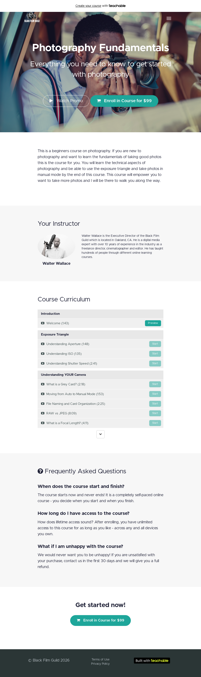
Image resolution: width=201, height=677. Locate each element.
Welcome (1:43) (101, 323)
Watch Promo (66, 101)
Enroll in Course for (124, 101)
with (100, 6)
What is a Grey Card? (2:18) (101, 384)
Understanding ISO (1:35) (101, 354)
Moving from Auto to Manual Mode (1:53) (101, 394)
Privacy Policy (100, 663)
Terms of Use (100, 659)
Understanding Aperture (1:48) (101, 344)
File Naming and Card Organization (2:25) (101, 404)
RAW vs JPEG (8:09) (101, 413)
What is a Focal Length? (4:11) (101, 423)
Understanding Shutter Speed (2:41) (101, 363)
